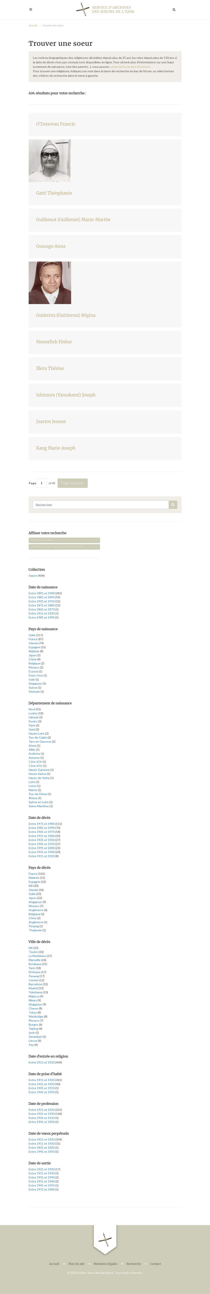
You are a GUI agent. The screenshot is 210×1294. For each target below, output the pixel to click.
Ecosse (34, 671)
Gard (32, 729)
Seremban (36, 1036)
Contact (155, 1263)
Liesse (33, 1040)
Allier (32, 749)
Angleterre (36, 910)
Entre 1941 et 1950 (42, 844)
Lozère (33, 713)
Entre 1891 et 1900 (42, 593)
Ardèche (35, 753)
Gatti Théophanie (54, 193)
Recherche (133, 1263)
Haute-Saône (38, 774)
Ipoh (32, 1032)
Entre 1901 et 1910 (42, 601)
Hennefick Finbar (54, 341)
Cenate (34, 980)
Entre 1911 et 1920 (42, 613)
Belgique (35, 663)
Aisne (33, 745)
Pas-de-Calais (38, 737)
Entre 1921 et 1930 (42, 840)
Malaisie (34, 651)
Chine (33, 659)
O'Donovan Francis (55, 124)
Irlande (34, 643)
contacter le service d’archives (130, 66)
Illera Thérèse (50, 368)
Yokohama (36, 992)
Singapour (36, 683)
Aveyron (34, 757)
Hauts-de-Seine (39, 778)
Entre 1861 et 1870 (42, 609)
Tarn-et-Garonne (40, 741)
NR (31, 886)
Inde (32, 679)
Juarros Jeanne (51, 421)
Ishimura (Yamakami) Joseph (66, 395)
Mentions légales (105, 1263)
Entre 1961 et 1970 (42, 832)
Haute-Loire (37, 733)
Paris (32, 725)
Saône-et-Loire (39, 802)
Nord (32, 709)
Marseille (35, 960)
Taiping (34, 1028)
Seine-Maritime (39, 806)
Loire (32, 782)
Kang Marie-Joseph (56, 448)
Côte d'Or (36, 761)
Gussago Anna (51, 246)
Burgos (34, 1024)
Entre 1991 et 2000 (42, 848)
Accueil (33, 25)
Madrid (33, 988)
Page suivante (72, 483)
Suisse (33, 687)
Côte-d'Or (36, 765)
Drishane (35, 972)
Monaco (34, 667)
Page (38, 483)
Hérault (34, 717)
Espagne (35, 647)
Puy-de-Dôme (38, 794)
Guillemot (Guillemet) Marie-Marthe (73, 219)
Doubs (33, 721)
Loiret (33, 786)
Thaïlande (35, 930)
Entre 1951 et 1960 (42, 836)
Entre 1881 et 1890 (42, 597)
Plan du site (76, 1263)
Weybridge (36, 1016)
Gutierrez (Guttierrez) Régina (66, 315)
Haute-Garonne (39, 770)
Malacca (34, 996)
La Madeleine (38, 956)
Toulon (34, 952)
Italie (32, 635)
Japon (33, 655)
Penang (34, 926)
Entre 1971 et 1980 (42, 823)
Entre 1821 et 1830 (42, 1147)
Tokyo (33, 1012)
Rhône (33, 798)
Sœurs (33, 575)
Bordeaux (35, 964)
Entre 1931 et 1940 (42, 852)
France (33, 639)
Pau (31, 1044)
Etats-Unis (36, 675)
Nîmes (33, 1000)
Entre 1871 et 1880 (42, 605)
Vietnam (35, 691)
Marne (33, 790)
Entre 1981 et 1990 (42, 617)
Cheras (34, 1008)
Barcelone (36, 984)
